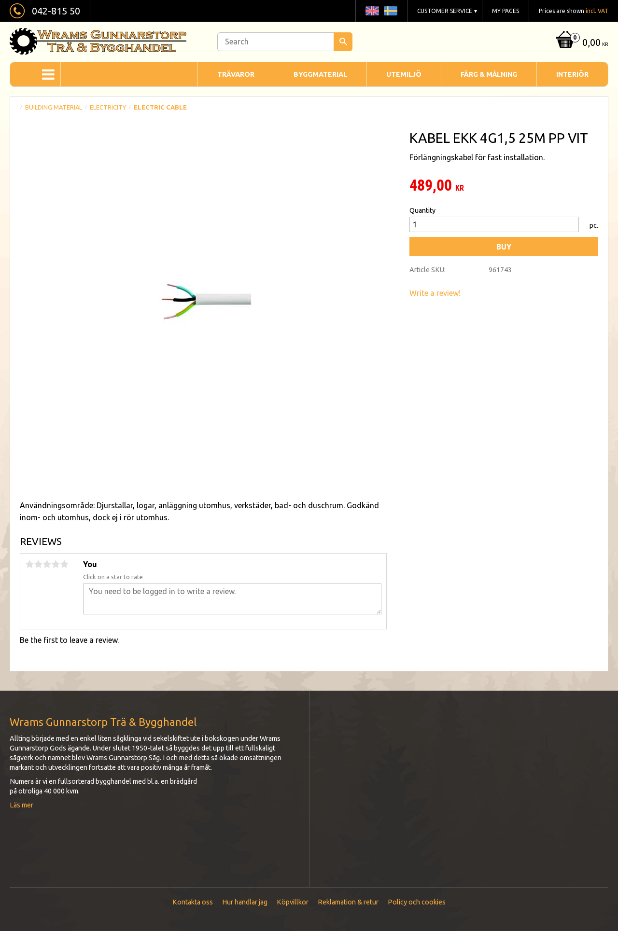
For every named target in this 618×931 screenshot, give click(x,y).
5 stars (64, 564)
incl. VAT (597, 11)
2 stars (38, 564)
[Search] (343, 41)
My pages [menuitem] (505, 11)
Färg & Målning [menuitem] (489, 74)
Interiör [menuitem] (572, 74)
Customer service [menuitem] (444, 11)
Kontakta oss (192, 902)
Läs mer (21, 805)
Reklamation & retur (348, 902)
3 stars (46, 564)
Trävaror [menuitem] (235, 74)
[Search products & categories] (284, 41)
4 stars (55, 564)
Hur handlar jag (244, 902)
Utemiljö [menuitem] (403, 74)
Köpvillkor (293, 902)
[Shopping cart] (581, 43)
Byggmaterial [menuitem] (320, 74)
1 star (29, 564)
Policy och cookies (417, 902)
